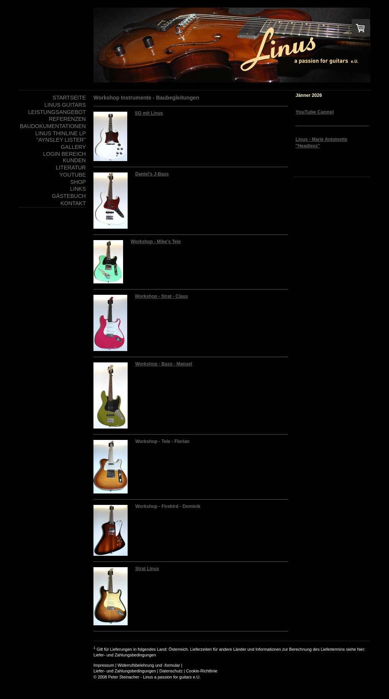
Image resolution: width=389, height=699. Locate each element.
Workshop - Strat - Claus (161, 296)
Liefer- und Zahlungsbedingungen (124, 655)
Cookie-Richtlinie (202, 671)
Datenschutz (171, 671)
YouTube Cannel (315, 112)
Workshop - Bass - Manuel (163, 364)
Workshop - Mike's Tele (156, 241)
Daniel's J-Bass (152, 174)
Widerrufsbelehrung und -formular (148, 665)
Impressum (103, 665)
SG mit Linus (149, 113)
